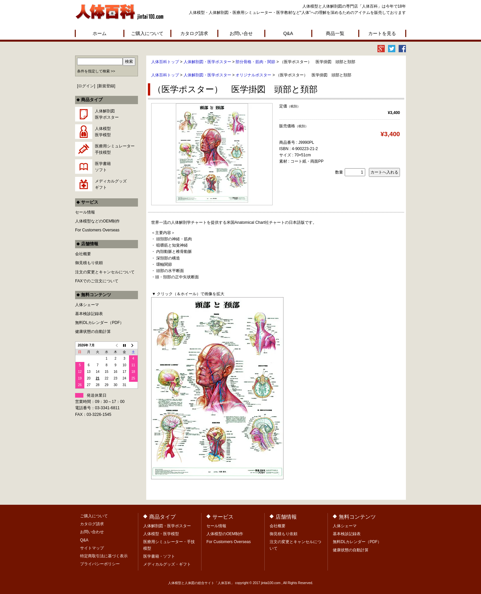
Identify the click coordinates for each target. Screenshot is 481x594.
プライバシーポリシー (100, 564)
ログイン (86, 86)
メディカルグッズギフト (111, 184)
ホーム (100, 33)
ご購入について (147, 33)
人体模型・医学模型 (161, 534)
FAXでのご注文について (96, 281)
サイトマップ (92, 548)
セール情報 (85, 212)
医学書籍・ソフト (159, 556)
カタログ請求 (194, 33)
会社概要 (83, 254)
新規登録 (106, 86)
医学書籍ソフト (103, 166)
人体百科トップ (165, 61)
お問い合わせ (92, 532)
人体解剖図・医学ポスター (207, 61)
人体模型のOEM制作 (224, 534)
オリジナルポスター (253, 75)
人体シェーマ (87, 304)
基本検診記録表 (89, 313)
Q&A (288, 33)
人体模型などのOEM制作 (97, 221)
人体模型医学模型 (103, 131)
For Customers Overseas (97, 230)
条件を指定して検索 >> (96, 71)
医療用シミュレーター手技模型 (115, 149)
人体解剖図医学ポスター (107, 114)
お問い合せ (241, 33)
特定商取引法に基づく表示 (104, 556)
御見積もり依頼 (89, 262)
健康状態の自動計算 (93, 331)
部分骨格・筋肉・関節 (255, 61)
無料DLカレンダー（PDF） (99, 322)
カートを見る (382, 33)
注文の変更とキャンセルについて (105, 272)
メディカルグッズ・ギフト (167, 564)
